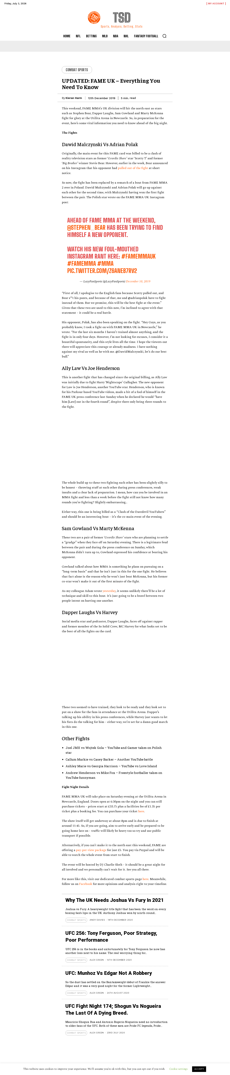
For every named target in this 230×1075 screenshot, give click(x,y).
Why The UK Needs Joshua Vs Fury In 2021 (115, 900)
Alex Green (97, 960)
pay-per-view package (91, 850)
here (141, 811)
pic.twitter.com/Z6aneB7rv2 (102, 270)
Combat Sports (77, 70)
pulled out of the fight (133, 168)
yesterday (109, 591)
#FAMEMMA (81, 263)
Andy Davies (97, 920)
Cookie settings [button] (178, 1069)
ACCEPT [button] (199, 1069)
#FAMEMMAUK (138, 256)
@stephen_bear (86, 227)
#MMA (105, 263)
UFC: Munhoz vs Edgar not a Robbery (109, 973)
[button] (164, 36)
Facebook (86, 884)
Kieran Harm (74, 98)
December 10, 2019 (138, 281)
